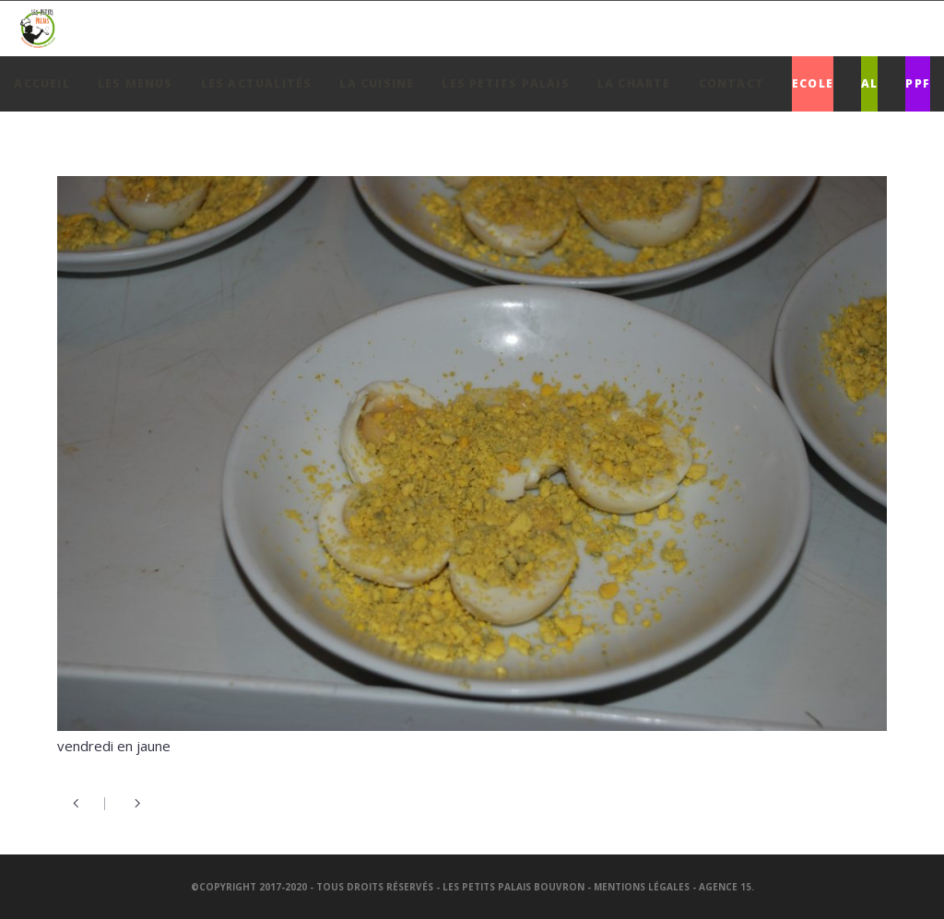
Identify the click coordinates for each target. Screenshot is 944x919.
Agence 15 (725, 886)
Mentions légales (642, 886)
